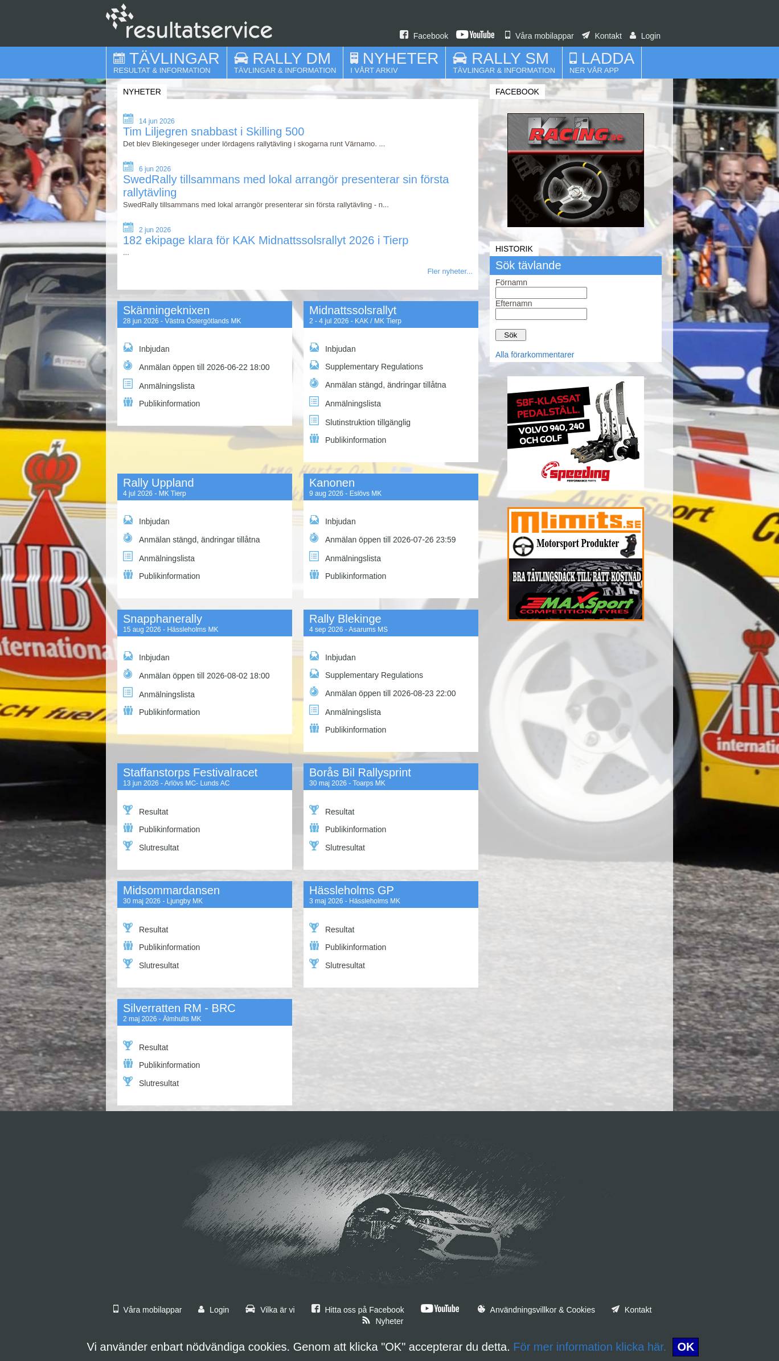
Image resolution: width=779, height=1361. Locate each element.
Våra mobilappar (539, 35)
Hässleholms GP (351, 890)
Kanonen (332, 482)
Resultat (145, 810)
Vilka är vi (269, 1309)
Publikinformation (161, 402)
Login (645, 35)
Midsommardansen (171, 890)
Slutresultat (151, 846)
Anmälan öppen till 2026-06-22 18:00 (196, 366)
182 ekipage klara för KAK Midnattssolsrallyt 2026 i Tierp (265, 240)
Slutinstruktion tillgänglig (360, 421)
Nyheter (383, 1321)
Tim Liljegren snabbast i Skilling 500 (213, 131)
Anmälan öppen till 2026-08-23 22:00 (382, 692)
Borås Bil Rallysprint (360, 772)
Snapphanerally (162, 618)
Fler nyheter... (449, 271)
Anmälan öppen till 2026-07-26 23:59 (382, 538)
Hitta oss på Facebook (357, 1309)
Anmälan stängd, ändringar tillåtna (377, 383)
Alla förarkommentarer (535, 354)
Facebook (424, 35)
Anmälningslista (159, 384)
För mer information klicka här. (589, 1347)
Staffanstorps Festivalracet (190, 772)
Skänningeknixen (166, 310)
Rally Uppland (158, 482)
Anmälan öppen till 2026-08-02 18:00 (196, 674)
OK (685, 1347)
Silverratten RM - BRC (179, 1008)
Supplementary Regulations (366, 365)
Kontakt (602, 35)
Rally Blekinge (345, 618)
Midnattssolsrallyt (352, 310)
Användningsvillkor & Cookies (536, 1309)
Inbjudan (146, 348)
